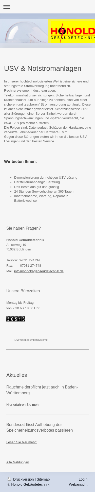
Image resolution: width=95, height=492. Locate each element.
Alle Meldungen (17, 462)
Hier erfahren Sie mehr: (23, 404)
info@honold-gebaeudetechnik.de (39, 271)
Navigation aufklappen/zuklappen (47, 6)
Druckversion (21, 479)
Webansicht (78, 484)
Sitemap (43, 479)
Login (83, 479)
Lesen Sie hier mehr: (21, 442)
